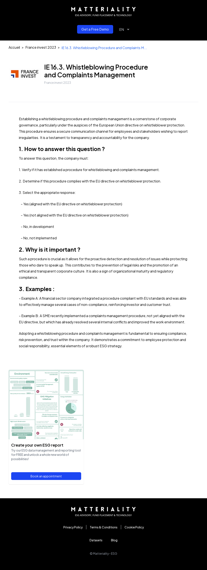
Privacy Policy (73, 527)
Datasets (96, 540)
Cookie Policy (134, 527)
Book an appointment (46, 476)
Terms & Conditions (103, 527)
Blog (114, 540)
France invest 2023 (40, 47)
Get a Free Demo (95, 29)
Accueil (14, 47)
